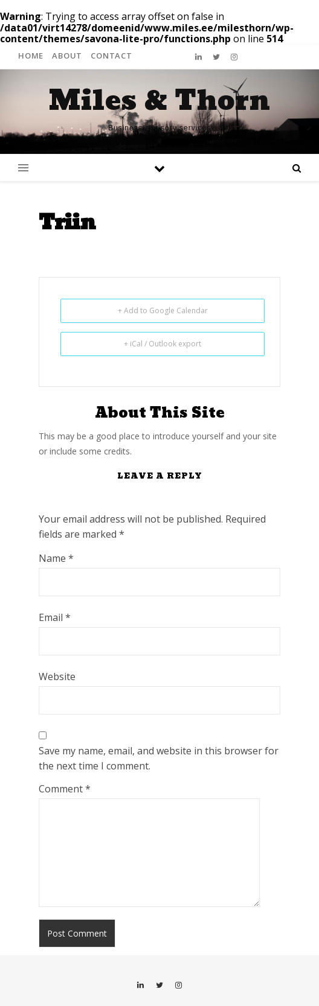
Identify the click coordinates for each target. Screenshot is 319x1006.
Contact (111, 55)
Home (31, 55)
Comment (65, 788)
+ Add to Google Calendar (163, 310)
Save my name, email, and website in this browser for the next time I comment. (159, 758)
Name (56, 558)
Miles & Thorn (159, 101)
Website (57, 676)
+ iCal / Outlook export (162, 344)
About (67, 55)
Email (55, 617)
